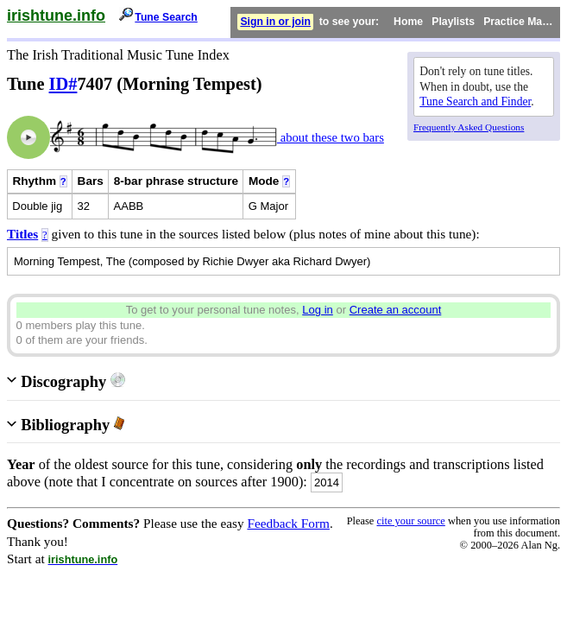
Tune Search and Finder (475, 101)
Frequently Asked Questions (468, 127)
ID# (63, 83)
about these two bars (330, 137)
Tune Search (166, 17)
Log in (317, 309)
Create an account (396, 309)
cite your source (410, 521)
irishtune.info (56, 15)
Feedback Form (288, 523)
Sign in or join (275, 22)
